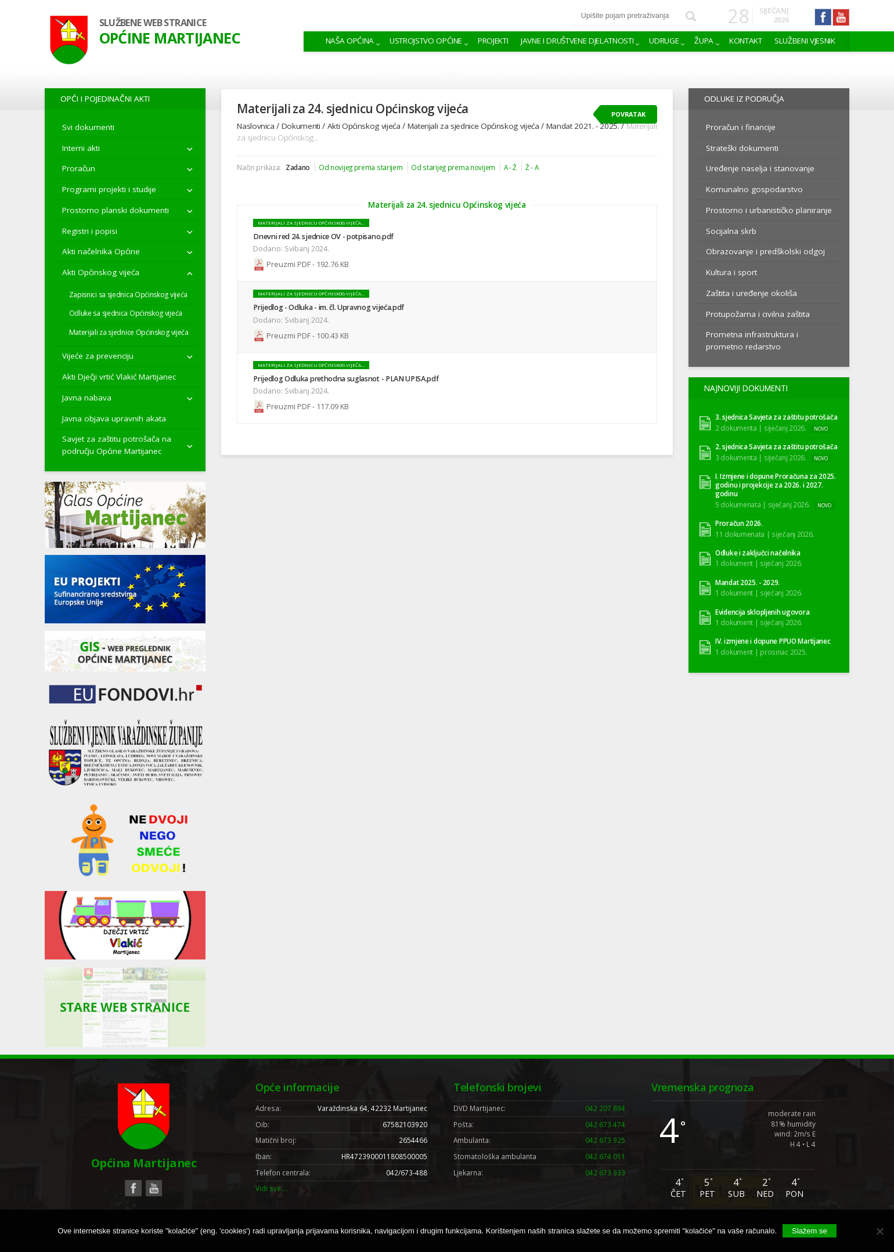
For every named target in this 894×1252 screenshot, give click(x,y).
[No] (879, 1231)
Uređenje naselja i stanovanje (760, 168)
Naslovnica (256, 126)
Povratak (628, 114)
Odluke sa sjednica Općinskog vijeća (125, 313)
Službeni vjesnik (804, 40)
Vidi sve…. (271, 1188)
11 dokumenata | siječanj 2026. (764, 532)
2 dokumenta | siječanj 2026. (760, 426)
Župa (703, 40)
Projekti (493, 40)
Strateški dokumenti (742, 148)
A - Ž (510, 167)
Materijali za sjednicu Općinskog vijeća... (311, 223)
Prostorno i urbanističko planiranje (769, 210)
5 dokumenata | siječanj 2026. (762, 502)
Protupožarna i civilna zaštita (758, 314)
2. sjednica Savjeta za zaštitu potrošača (776, 445)
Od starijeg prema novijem (453, 167)
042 (605, 1108)
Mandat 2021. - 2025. (582, 126)
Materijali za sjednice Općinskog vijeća (129, 332)
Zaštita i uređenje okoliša (751, 293)
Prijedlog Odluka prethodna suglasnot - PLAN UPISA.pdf (345, 377)
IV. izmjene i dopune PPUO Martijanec (772, 640)
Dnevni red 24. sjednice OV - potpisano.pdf (323, 236)
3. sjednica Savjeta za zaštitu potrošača (776, 416)
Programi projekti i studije (109, 189)
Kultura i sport (731, 272)
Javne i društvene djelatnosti (577, 40)
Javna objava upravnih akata (114, 418)
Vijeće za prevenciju (98, 356)
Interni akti (81, 148)
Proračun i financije (741, 127)
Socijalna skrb (731, 231)
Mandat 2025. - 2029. (747, 580)
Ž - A (532, 167)
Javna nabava (86, 397)
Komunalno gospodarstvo (754, 189)
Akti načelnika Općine (101, 251)
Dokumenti (301, 126)
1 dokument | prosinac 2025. (761, 650)
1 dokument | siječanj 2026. (758, 562)
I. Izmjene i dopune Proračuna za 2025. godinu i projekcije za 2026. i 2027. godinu (775, 484)
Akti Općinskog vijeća (100, 272)
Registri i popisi (89, 231)
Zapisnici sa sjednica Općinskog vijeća (128, 295)
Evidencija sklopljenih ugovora (762, 610)
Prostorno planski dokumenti (115, 210)
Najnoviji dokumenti (744, 387)
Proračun (78, 168)
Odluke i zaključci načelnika (758, 551)
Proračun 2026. (739, 522)
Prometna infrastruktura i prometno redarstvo (752, 340)
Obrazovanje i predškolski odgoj (765, 251)
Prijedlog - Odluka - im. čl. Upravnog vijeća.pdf (328, 307)
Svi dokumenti (88, 127)
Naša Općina (350, 40)
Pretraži (690, 16)
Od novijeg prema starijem (361, 167)
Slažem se (809, 1230)
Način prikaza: (259, 167)
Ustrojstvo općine (426, 40)
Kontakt (745, 40)
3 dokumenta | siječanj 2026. (760, 455)
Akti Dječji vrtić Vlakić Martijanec (119, 376)
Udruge (664, 40)
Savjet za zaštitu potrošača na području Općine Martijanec (116, 445)
